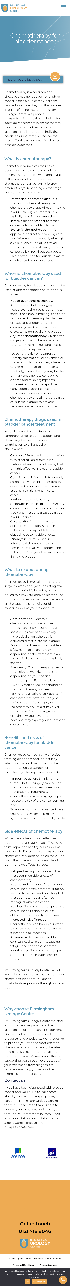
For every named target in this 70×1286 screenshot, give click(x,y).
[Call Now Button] (63, 1280)
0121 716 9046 (35, 1231)
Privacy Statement (49, 1265)
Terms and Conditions (23, 1265)
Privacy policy (39, 1282)
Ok (27, 1282)
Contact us (15, 1080)
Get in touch (35, 1223)
